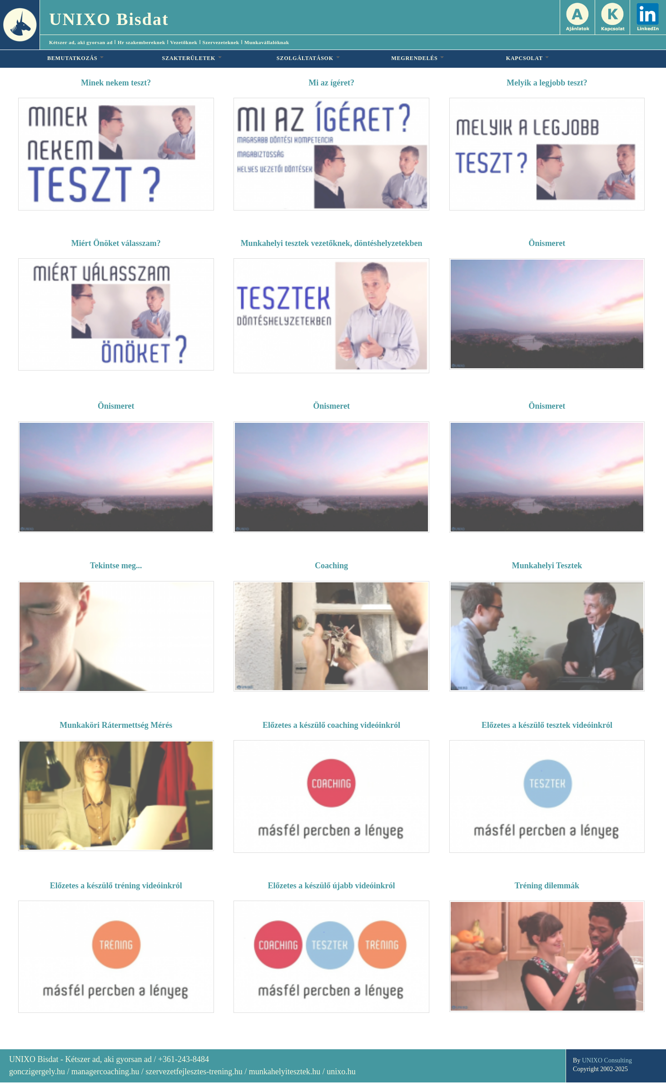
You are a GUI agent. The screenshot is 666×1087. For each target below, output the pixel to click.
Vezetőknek (184, 42)
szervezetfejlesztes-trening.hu (193, 1071)
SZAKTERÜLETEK (192, 58)
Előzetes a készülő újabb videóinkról (331, 885)
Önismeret (547, 243)
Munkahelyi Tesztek (547, 565)
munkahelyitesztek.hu (284, 1071)
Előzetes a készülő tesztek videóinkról (547, 725)
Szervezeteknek (221, 42)
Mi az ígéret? (331, 82)
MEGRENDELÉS (417, 58)
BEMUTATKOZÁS (75, 58)
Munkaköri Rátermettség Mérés (116, 725)
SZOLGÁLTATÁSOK (308, 58)
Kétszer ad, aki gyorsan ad (81, 42)
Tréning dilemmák (547, 885)
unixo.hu (341, 1071)
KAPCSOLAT (527, 58)
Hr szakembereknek (141, 42)
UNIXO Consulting (607, 1060)
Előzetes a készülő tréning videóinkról (116, 885)
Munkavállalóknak (266, 42)
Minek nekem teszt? (116, 82)
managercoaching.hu (105, 1071)
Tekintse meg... (116, 565)
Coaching (331, 565)
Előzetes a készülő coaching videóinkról (331, 725)
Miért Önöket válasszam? (116, 243)
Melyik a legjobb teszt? (547, 82)
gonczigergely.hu (37, 1071)
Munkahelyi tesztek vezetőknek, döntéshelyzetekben (331, 243)
